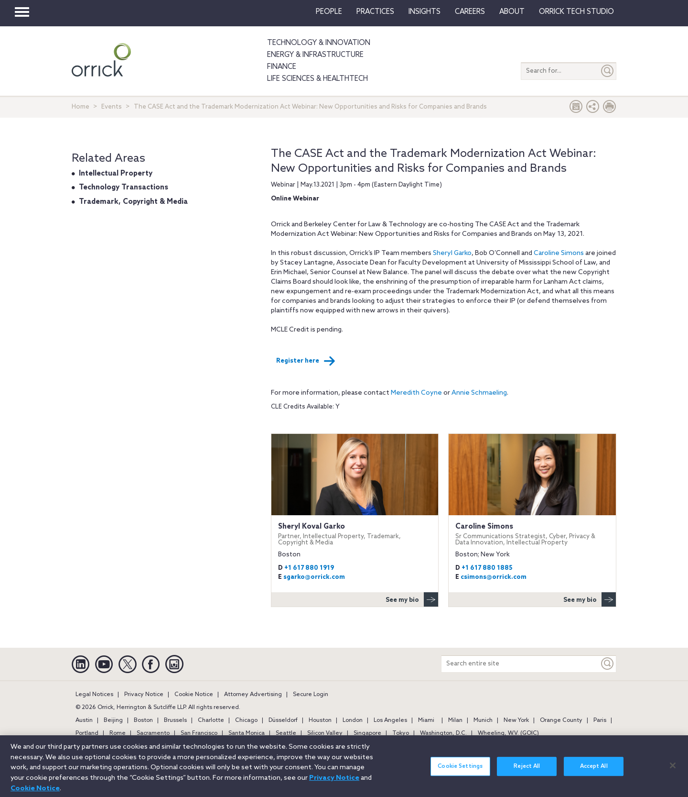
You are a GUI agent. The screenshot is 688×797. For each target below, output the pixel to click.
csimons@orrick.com (494, 577)
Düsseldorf (283, 720)
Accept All (594, 772)
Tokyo (400, 733)
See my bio (412, 599)
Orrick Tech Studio (576, 12)
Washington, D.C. (443, 733)
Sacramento (153, 733)
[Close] (672, 770)
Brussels (175, 720)
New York (516, 720)
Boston (143, 720)
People (329, 12)
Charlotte (211, 720)
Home (80, 107)
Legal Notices (94, 694)
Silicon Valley (325, 733)
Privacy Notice (143, 694)
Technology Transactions (123, 187)
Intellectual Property (115, 173)
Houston (320, 720)
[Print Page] (609, 109)
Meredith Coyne (416, 393)
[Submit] (607, 71)
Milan (455, 720)
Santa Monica (246, 733)
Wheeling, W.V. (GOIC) (508, 733)
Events (111, 107)
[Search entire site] (520, 664)
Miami (426, 720)
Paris (599, 720)
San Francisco (199, 733)
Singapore (367, 733)
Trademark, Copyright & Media (133, 202)
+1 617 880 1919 (309, 568)
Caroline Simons (559, 253)
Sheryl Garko (452, 253)
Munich (483, 720)
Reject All (527, 772)
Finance (281, 67)
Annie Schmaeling (479, 393)
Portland (86, 733)
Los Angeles (390, 720)
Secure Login (310, 694)
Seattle (286, 733)
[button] (593, 109)
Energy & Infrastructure (315, 55)
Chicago (246, 720)
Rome (117, 733)
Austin (84, 720)
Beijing (113, 720)
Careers (470, 12)
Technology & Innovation (318, 43)
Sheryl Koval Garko (355, 534)
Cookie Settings (460, 772)
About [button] (512, 12)
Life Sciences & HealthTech (317, 79)
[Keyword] (607, 664)
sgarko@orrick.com (314, 577)
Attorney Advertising (253, 694)
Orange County (561, 720)
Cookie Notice (193, 694)
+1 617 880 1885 (487, 568)
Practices (375, 12)
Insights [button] (424, 12)
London (353, 720)
